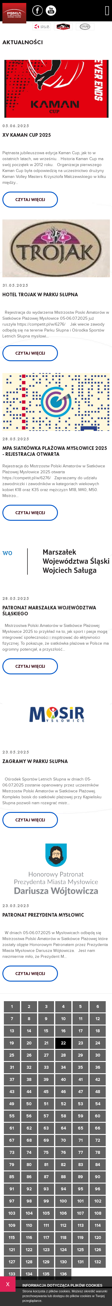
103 (11, 1213)
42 (97, 1079)
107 (80, 1213)
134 (29, 1274)
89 (80, 1176)
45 (46, 1091)
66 (97, 1128)
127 (12, 1261)
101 (80, 1201)
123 (46, 1249)
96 (97, 1189)
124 (63, 1249)
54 (97, 1103)
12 (98, 1018)
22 (63, 1043)
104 (29, 1213)
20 (29, 1043)
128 (29, 1261)
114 (98, 1225)
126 (97, 1249)
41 (81, 1079)
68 (29, 1140)
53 (80, 1103)
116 (29, 1237)
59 (80, 1116)
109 (12, 1225)
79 (11, 1164)
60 (97, 1116)
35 (80, 1067)
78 (97, 1152)
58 (63, 1116)
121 (12, 1249)
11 (80, 1018)
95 (80, 1189)
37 (12, 1079)
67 (11, 1140)
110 (29, 1225)
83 (80, 1164)
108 (97, 1213)
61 (12, 1128)
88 (63, 1176)
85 (11, 1176)
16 (63, 1030)
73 (12, 1152)
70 (63, 1140)
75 (46, 1152)
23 (80, 1043)
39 (46, 1079)
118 (63, 1237)
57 (46, 1116)
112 (63, 1225)
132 (97, 1261)
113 (81, 1225)
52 (63, 1103)
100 (63, 1201)
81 (46, 1164)
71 (81, 1140)
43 (12, 1091)
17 (81, 1030)
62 (29, 1128)
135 (46, 1274)
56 (29, 1116)
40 (63, 1079)
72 (97, 1140)
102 (97, 1201)
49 (11, 1103)
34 (63, 1067)
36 (97, 1067)
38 (29, 1079)
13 (12, 1030)
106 (63, 1213)
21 (46, 1043)
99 (46, 1201)
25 (11, 1055)
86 (29, 1176)
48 (97, 1091)
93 (46, 1189)
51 (46, 1103)
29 (80, 1055)
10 (63, 1018)
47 (80, 1091)
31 (12, 1067)
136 (63, 1274)
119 (80, 1237)
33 (46, 1067)
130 (63, 1261)
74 (29, 1152)
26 (29, 1055)
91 (12, 1189)
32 (29, 1067)
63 (46, 1128)
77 (80, 1152)
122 (29, 1249)
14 (29, 1030)
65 (80, 1128)
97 (11, 1201)
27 (46, 1055)
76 (63, 1152)
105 (46, 1213)
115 (12, 1237)
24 (97, 1043)
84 (97, 1164)
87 (46, 1176)
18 (98, 1030)
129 (46, 1261)
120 (97, 1237)
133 (12, 1274)
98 (29, 1201)
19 (12, 1043)
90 (97, 1176)
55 (12, 1116)
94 (63, 1189)
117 (46, 1237)
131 (81, 1261)
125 (80, 1249)
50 (29, 1103)
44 (29, 1091)
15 (46, 1030)
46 (63, 1091)
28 (63, 1055)
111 (46, 1225)
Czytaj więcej (30, 199)
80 (29, 1164)
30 (97, 1055)
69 (46, 1140)
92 (29, 1189)
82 (63, 1164)
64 (63, 1128)
